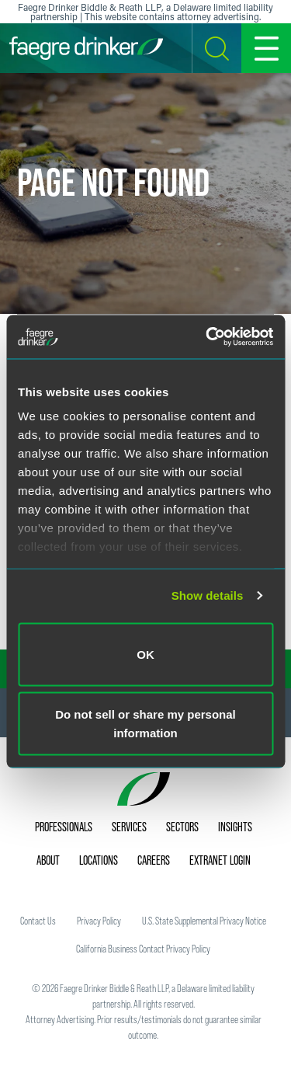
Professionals (63, 827)
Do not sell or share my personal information (145, 724)
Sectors (182, 827)
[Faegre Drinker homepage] (86, 48)
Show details (207, 595)
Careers (153, 860)
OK (145, 653)
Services (129, 827)
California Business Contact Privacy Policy (143, 948)
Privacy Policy (99, 920)
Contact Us (38, 920)
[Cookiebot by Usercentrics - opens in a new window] (207, 337)
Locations (98, 860)
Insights (235, 827)
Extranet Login (220, 860)
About (48, 860)
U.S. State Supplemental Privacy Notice (204, 920)
